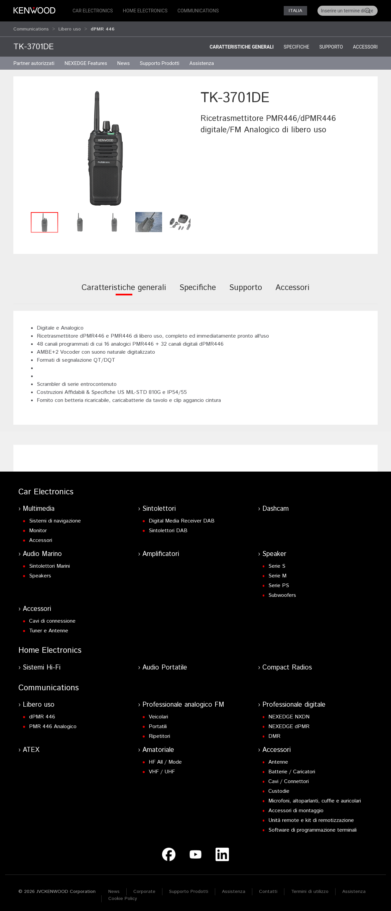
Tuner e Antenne (48, 628)
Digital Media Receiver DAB (182, 518)
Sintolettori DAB (168, 528)
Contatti (268, 888)
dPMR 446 (42, 714)
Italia (295, 10)
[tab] (123, 289)
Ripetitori (159, 733)
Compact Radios (287, 665)
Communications (198, 10)
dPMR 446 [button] (103, 27)
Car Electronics (93, 10)
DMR (274, 733)
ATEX (31, 747)
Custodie (278, 788)
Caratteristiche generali (242, 44)
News (123, 60)
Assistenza (233, 888)
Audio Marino (42, 551)
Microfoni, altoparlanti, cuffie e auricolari (314, 798)
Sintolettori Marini (49, 563)
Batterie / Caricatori (291, 769)
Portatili (158, 723)
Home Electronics (145, 10)
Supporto (331, 44)
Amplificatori (160, 551)
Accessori (365, 44)
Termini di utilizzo (310, 888)
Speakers (40, 573)
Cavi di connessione (52, 618)
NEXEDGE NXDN (288, 714)
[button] (105, 145)
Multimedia (38, 506)
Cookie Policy (122, 895)
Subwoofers (282, 592)
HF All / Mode (165, 759)
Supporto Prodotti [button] (159, 60)
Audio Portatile (164, 665)
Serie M (277, 573)
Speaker (274, 551)
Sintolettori (159, 506)
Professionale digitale (293, 702)
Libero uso (69, 27)
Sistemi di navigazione (55, 518)
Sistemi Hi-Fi (41, 665)
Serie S (276, 563)
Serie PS (278, 582)
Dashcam (275, 506)
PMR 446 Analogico (53, 723)
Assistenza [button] (201, 60)
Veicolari (158, 714)
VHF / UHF (162, 769)
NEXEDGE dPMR (288, 723)
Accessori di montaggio (295, 808)
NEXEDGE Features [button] (85, 60)
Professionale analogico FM (183, 702)
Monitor (38, 528)
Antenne (278, 759)
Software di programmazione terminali (312, 827)
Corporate (144, 888)
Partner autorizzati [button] (33, 60)
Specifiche (296, 44)
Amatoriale (158, 747)
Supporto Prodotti (188, 888)
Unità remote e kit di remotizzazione (311, 817)
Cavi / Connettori (288, 778)
